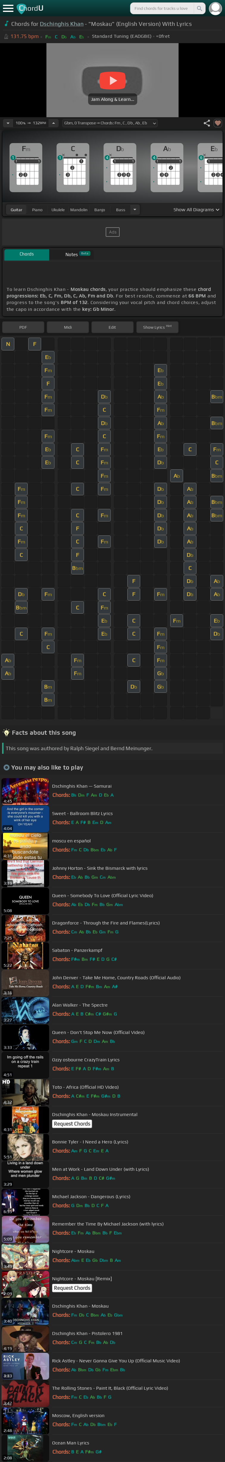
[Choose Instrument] (134, 209)
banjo (99, 209)
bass (120, 209)
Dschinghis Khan (62, 24)
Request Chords (72, 1124)
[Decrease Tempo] (8, 123)
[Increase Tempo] (54, 123)
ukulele (58, 209)
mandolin (79, 209)
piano (37, 209)
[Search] (199, 8)
